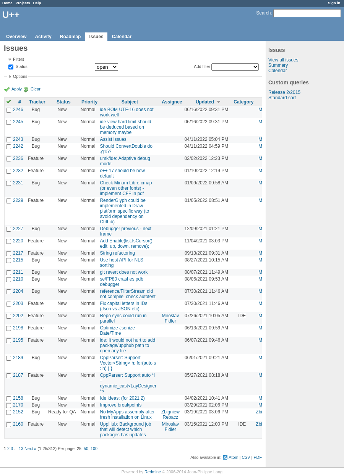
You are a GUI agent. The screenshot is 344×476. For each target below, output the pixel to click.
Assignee (172, 102)
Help (37, 3)
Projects (23, 3)
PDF (257, 457)
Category (243, 102)
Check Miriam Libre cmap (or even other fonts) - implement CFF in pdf (126, 188)
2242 (18, 146)
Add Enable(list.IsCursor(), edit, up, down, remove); (127, 243)
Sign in (334, 3)
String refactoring (117, 253)
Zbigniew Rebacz (170, 414)
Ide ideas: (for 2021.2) (122, 398)
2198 (18, 328)
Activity (43, 36)
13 (21, 448)
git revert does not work (124, 272)
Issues (96, 36)
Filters (18, 59)
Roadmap (70, 36)
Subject (130, 102)
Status (21, 67)
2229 (18, 200)
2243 (18, 139)
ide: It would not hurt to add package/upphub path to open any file (127, 345)
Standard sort (282, 97)
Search (263, 13)
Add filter (202, 66)
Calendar (121, 36)
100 (94, 448)
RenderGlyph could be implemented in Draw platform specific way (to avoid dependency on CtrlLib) (124, 211)
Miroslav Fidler (170, 318)
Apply (16, 89)
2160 (18, 424)
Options (20, 76)
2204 (18, 291)
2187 (18, 375)
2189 (18, 357)
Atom (233, 457)
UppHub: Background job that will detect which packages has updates (125, 429)
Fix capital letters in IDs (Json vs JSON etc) (123, 306)
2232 (18, 170)
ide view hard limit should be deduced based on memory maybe (125, 127)
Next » (30, 448)
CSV (246, 457)
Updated (205, 102)
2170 (18, 405)
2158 (18, 398)
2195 (18, 340)
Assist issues (113, 139)
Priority (89, 102)
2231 (18, 183)
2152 (18, 412)
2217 (18, 253)
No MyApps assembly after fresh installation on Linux (127, 414)
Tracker (37, 102)
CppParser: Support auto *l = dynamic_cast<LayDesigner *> (128, 383)
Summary (278, 65)
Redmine (152, 472)
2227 (18, 228)
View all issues (283, 60)
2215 (18, 260)
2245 (18, 121)
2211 (18, 272)
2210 (18, 279)
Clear (36, 89)
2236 (18, 158)
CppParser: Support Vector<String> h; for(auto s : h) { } (128, 363)
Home (7, 3)
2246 (18, 109)
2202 (18, 315)
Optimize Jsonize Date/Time (117, 330)
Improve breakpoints (120, 405)
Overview (16, 36)
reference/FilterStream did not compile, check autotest (127, 294)
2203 (18, 303)
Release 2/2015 (284, 92)
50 (86, 448)
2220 (18, 241)
